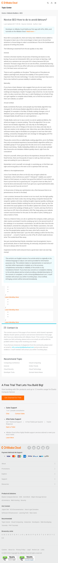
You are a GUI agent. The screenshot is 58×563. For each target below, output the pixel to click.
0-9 (3, 538)
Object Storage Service (38, 497)
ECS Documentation (17, 509)
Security (23, 500)
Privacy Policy (20, 550)
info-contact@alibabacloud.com (23, 347)
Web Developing (46, 522)
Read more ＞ (31, 31)
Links (42, 550)
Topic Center (6, 522)
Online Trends (33, 366)
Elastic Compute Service (10, 497)
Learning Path (24, 513)
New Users (33, 513)
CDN (20, 497)
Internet (6, 366)
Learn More (9, 297)
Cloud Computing (35, 363)
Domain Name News (36, 372)
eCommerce (6, 500)
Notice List (35, 550)
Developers (35, 522)
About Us (11, 550)
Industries (27, 522)
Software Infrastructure (10, 513)
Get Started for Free (12, 397)
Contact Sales (20, 413)
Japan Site (5, 509)
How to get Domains (31, 509)
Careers (4, 550)
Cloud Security (9, 369)
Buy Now (16, 297)
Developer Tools (9, 372)
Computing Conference (12, 363)
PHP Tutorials (13, 525)
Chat (7, 413)
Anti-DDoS (26, 497)
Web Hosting (15, 500)
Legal (29, 550)
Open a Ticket (10, 427)
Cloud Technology (35, 369)
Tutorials (5, 525)
